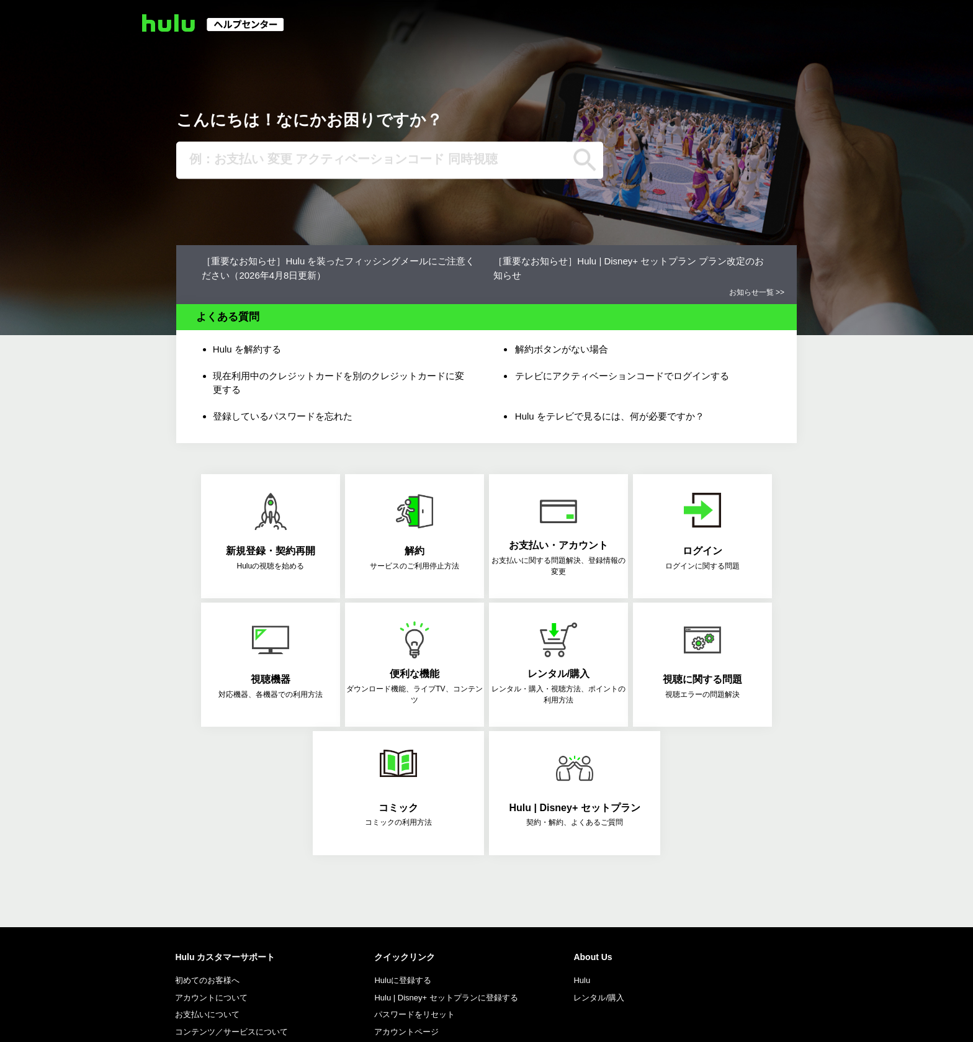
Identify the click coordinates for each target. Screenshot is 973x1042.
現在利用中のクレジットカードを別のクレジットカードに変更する (338, 383)
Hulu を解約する (247, 349)
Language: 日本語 (778, 1022)
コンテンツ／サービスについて (231, 902)
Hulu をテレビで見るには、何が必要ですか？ (609, 416)
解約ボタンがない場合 (561, 349)
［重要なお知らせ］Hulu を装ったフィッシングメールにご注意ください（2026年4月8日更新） (338, 268)
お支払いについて (207, 885)
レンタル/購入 (598, 868)
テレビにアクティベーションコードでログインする (622, 376)
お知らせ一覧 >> (756, 292)
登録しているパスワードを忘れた (282, 416)
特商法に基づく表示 (226, 1022)
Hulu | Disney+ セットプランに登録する (446, 868)
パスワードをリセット (414, 885)
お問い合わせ (234, 975)
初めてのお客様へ (207, 851)
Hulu (581, 851)
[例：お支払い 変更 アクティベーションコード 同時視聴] (371, 160)
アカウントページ (406, 902)
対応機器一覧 (398, 919)
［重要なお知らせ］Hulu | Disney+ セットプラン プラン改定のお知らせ (628, 268)
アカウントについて (211, 868)
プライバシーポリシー (360, 1022)
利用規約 (291, 1022)
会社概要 (161, 1022)
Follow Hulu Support (220, 919)
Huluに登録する (402, 851)
